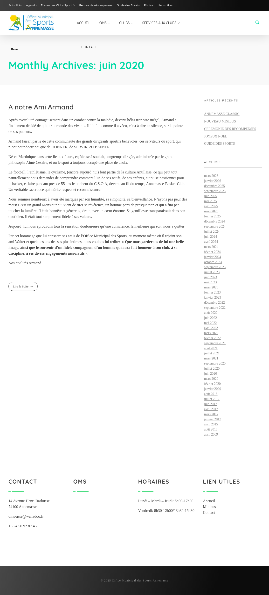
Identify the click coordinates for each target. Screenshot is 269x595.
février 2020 (212, 384)
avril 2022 (211, 328)
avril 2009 (211, 434)
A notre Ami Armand (41, 107)
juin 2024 (210, 236)
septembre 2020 (215, 363)
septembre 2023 (215, 267)
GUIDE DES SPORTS (219, 143)
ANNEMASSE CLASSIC (222, 114)
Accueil (209, 501)
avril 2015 (211, 424)
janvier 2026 (212, 181)
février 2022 (212, 338)
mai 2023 (210, 282)
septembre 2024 (215, 226)
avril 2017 (211, 409)
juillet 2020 (212, 368)
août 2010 (211, 429)
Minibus (209, 507)
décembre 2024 (214, 221)
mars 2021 (211, 358)
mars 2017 (211, 414)
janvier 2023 (212, 297)
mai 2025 (210, 201)
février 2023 (212, 292)
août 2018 (211, 394)
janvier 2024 (212, 257)
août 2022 (211, 313)
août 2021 (211, 348)
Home (14, 49)
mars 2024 (211, 247)
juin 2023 (210, 277)
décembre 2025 (214, 186)
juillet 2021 (212, 353)
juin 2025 (210, 196)
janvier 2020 (212, 389)
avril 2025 (211, 206)
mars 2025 (211, 211)
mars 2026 (211, 176)
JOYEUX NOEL (215, 136)
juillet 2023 (212, 272)
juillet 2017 (212, 399)
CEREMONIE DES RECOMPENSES (230, 129)
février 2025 (212, 216)
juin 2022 (210, 318)
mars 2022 (211, 333)
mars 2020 (211, 378)
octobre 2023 (213, 262)
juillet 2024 (212, 231)
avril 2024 (211, 242)
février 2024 (212, 252)
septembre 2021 (215, 343)
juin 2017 (210, 404)
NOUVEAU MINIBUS (220, 121)
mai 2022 (210, 323)
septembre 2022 (215, 307)
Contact (209, 512)
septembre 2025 (215, 191)
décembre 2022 (214, 302)
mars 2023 (211, 287)
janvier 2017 (212, 419)
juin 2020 (210, 373)
